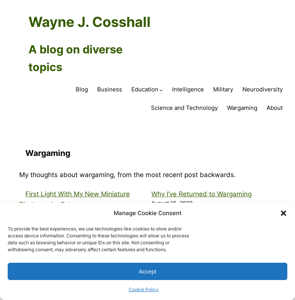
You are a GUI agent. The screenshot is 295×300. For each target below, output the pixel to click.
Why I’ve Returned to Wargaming (201, 194)
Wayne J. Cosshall (89, 21)
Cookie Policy (144, 289)
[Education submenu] (161, 90)
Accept (147, 271)
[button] (283, 213)
